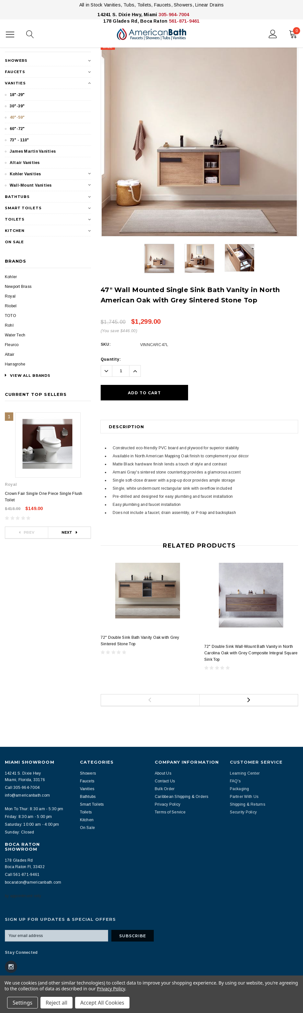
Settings (22, 1002)
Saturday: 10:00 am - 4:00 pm (32, 824)
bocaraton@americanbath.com (33, 882)
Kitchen (15, 230)
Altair (9, 354)
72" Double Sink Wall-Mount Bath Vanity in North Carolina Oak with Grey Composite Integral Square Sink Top (251, 653)
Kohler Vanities (25, 174)
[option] (199, 140)
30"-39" (17, 106)
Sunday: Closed (19, 832)
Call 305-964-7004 (22, 787)
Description (126, 426)
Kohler (11, 277)
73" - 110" (19, 140)
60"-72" (17, 128)
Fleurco (12, 345)
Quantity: (111, 359)
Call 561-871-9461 (22, 874)
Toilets (15, 219)
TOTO (10, 315)
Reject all (56, 1002)
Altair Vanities (25, 162)
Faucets (15, 72)
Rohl (9, 325)
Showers (16, 60)
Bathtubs (17, 196)
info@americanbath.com (27, 795)
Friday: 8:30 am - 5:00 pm (28, 816)
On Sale (14, 242)
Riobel (11, 306)
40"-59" (17, 117)
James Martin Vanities (33, 151)
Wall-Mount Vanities (31, 185)
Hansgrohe (15, 364)
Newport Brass (18, 286)
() (294, 32)
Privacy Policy (111, 989)
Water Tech (15, 335)
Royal (10, 296)
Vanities (15, 83)
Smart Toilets (23, 208)
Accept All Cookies (102, 1002)
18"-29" (17, 95)
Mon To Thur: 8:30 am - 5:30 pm (34, 809)
